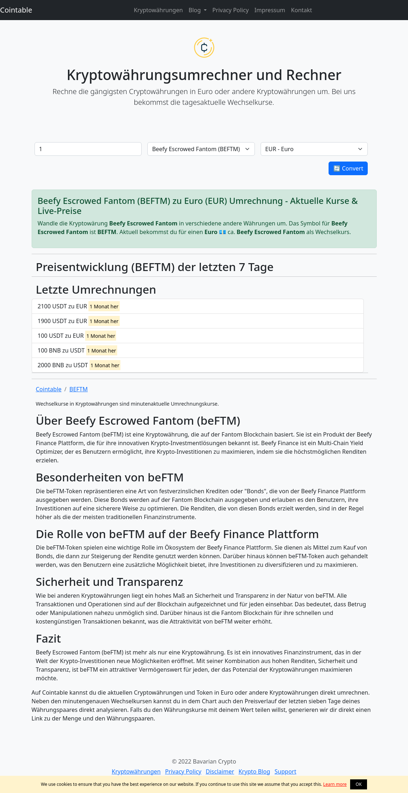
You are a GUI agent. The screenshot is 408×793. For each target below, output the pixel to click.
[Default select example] (201, 149)
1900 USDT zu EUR (79, 321)
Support (285, 771)
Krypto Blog (254, 771)
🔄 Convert (348, 168)
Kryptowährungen (158, 10)
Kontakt (301, 10)
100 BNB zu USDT (77, 350)
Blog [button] (195, 10)
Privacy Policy (230, 10)
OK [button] (359, 784)
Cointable (16, 10)
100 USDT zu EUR (77, 336)
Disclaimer (220, 771)
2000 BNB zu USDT (79, 365)
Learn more (335, 784)
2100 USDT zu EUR (79, 306)
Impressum (270, 10)
